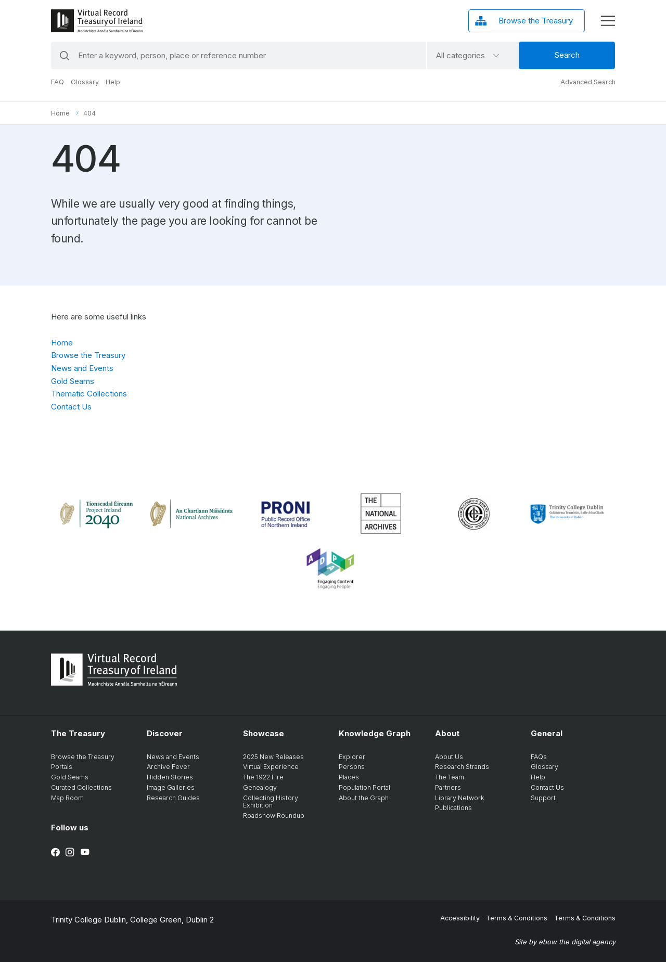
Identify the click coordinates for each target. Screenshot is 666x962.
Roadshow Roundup (273, 815)
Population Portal (364, 787)
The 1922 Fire (263, 777)
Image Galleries (171, 787)
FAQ (57, 82)
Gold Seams (72, 381)
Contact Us (71, 407)
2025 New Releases (273, 757)
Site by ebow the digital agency (565, 942)
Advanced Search (588, 82)
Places (349, 777)
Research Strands (462, 767)
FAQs (539, 757)
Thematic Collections (89, 394)
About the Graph (364, 798)
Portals (61, 767)
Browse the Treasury (88, 355)
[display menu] (607, 20)
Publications (453, 808)
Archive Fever (168, 767)
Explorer (352, 757)
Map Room (67, 798)
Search (567, 55)
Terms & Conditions (516, 918)
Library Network (459, 798)
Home (60, 113)
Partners (448, 787)
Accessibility (460, 918)
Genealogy (260, 787)
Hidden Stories (170, 777)
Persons (352, 767)
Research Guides (173, 798)
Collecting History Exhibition (270, 802)
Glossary (85, 82)
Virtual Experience (271, 767)
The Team (449, 777)
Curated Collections (81, 787)
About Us (449, 757)
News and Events (82, 368)
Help (113, 82)
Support (543, 798)
